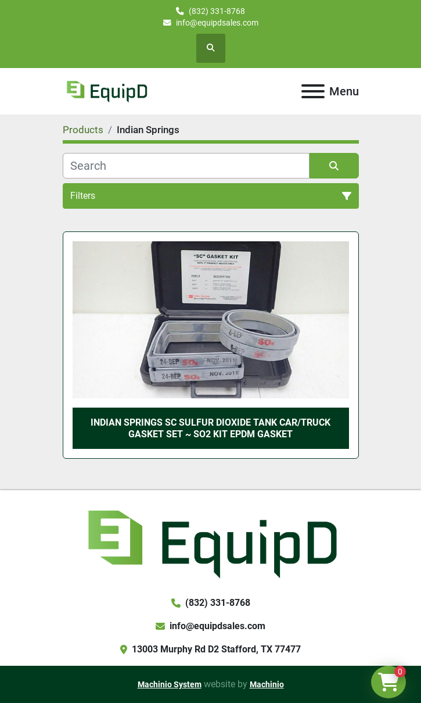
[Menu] (313, 91)
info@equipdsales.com (217, 22)
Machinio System (169, 684)
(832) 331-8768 (217, 11)
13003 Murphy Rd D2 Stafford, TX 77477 (216, 649)
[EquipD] (210, 542)
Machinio (267, 684)
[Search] (186, 166)
